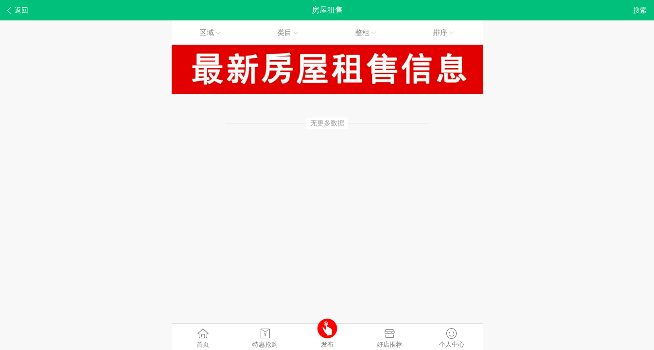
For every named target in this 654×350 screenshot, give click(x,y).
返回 (17, 10)
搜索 (640, 10)
